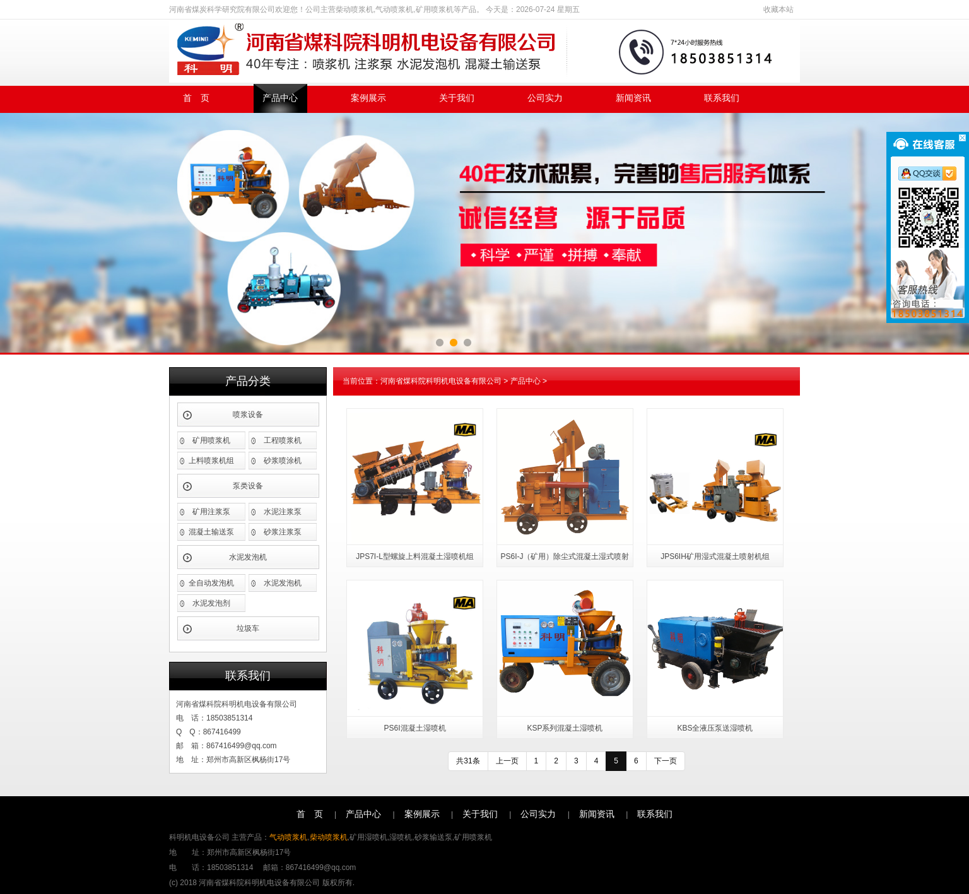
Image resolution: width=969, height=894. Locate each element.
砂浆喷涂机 (283, 460)
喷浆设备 (248, 414)
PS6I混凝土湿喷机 (414, 728)
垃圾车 (248, 628)
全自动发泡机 (211, 583)
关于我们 (456, 98)
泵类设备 (248, 485)
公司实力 (545, 98)
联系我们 (721, 98)
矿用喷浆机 (211, 440)
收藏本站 (778, 9)
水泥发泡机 (248, 557)
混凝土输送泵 (211, 531)
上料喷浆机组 (211, 460)
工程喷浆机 (283, 440)
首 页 (196, 98)
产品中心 (280, 98)
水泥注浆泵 (283, 511)
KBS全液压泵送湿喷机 (715, 728)
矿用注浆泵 (211, 511)
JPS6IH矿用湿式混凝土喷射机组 (715, 556)
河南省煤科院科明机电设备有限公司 (441, 381)
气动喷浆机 (288, 837)
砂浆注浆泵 (283, 531)
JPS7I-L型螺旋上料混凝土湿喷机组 (415, 556)
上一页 (507, 760)
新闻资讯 (633, 98)
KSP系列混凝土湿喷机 (564, 728)
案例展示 (368, 98)
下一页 (665, 760)
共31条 (467, 760)
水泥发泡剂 (211, 603)
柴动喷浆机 (329, 837)
